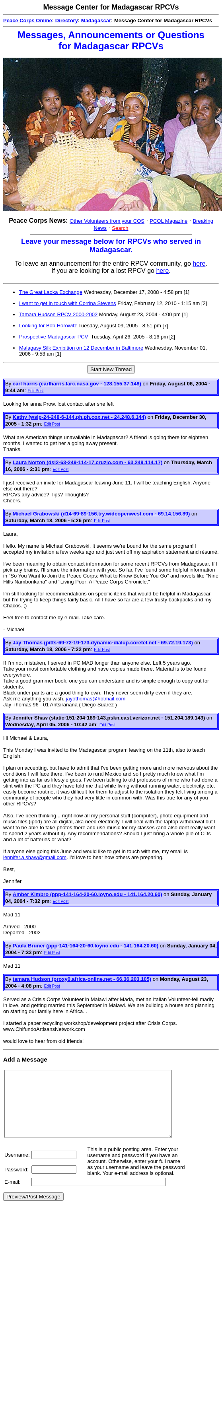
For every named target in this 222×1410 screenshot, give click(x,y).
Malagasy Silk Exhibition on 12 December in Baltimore (81, 348)
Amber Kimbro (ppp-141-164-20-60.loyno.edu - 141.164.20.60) (87, 894)
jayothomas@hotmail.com (96, 699)
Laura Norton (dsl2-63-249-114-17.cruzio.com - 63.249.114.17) (87, 462)
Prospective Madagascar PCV (54, 337)
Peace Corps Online (27, 20)
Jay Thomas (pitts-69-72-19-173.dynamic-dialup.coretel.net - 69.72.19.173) (103, 643)
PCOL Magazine (168, 221)
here (199, 263)
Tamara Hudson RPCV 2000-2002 (58, 314)
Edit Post (36, 391)
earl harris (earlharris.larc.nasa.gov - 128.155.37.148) (77, 384)
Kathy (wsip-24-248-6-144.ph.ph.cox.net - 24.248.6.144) (79, 417)
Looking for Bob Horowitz (48, 326)
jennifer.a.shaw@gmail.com (34, 857)
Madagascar (96, 20)
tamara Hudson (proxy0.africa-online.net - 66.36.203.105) (82, 979)
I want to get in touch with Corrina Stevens (67, 303)
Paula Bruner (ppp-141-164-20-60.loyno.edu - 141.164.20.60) (85, 946)
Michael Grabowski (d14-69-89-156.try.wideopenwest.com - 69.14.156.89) (101, 514)
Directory (66, 20)
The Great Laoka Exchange (50, 292)
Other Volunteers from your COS (107, 221)
